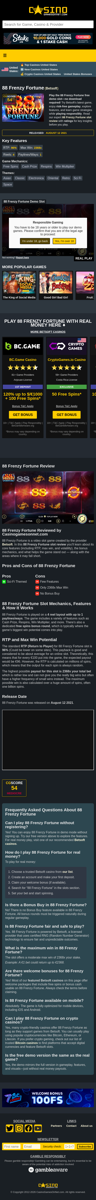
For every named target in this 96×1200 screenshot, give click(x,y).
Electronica (36, 178)
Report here (22, 257)
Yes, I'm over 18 (64, 241)
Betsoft (51, 88)
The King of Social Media (19, 297)
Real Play (83, 258)
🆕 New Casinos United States (39, 69)
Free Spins (10, 166)
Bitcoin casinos (26, 1043)
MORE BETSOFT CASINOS (48, 331)
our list (67, 871)
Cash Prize (29, 166)
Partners (56, 1125)
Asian (7, 178)
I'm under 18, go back (35, 241)
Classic (20, 178)
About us (86, 1125)
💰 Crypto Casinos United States (41, 74)
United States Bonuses (78, 74)
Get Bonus (23, 415)
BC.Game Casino (22, 359)
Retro (66, 178)
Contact (71, 1125)
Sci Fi (77, 178)
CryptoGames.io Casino (67, 359)
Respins (46, 166)
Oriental (53, 178)
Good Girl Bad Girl (56, 297)
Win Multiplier (65, 166)
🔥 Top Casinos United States (39, 64)
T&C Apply (15, 422)
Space (7, 184)
